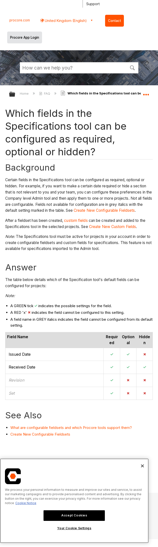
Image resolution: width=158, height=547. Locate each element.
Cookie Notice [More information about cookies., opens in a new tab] (25, 503)
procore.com (19, 20)
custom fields (76, 220)
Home (25, 93)
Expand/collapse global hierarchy (15, 94)
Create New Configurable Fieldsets (104, 210)
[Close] (142, 465)
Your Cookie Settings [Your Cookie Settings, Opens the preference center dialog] (74, 528)
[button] (132, 67)
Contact (114, 21)
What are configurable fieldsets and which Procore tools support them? (71, 427)
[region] (74, 501)
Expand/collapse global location (146, 92)
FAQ (45, 93)
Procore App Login (24, 37)
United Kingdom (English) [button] (65, 20)
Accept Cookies (74, 515)
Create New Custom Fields (112, 226)
